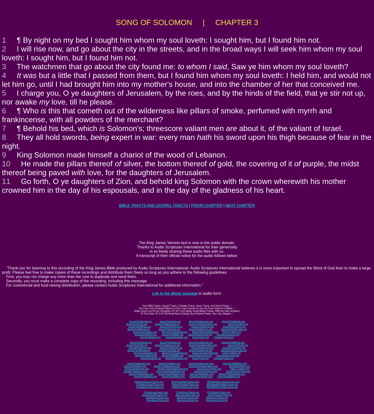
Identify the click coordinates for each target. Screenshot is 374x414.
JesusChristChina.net (171, 347)
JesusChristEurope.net (201, 342)
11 (6, 181)
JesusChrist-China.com (238, 371)
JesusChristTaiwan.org (145, 332)
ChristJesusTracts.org (187, 392)
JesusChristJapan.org (234, 326)
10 (6, 163)
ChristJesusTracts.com (156, 392)
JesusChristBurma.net (200, 350)
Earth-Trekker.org (232, 332)
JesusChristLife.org (150, 337)
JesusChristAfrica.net (140, 347)
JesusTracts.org (200, 337)
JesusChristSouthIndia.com (170, 371)
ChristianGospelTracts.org (150, 384)
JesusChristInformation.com (203, 366)
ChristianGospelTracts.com (149, 382)
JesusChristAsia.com (169, 363)
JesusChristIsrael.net (140, 342)
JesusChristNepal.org (138, 329)
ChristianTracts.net (223, 358)
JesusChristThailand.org (174, 332)
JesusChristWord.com (145, 376)
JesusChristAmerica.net (167, 345)
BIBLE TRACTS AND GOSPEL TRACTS (153, 206)
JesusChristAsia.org (170, 321)
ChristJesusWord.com (201, 376)
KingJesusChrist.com (157, 400)
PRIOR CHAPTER (207, 206)
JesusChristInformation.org (203, 324)
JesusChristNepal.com (135, 371)
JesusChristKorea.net (202, 347)
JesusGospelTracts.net (220, 395)
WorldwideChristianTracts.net (222, 387)
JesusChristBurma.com (137, 368)
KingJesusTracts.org (187, 397)
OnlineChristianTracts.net (185, 387)
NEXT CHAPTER (240, 206)
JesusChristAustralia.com (231, 374)
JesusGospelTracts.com (154, 395)
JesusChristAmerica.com (167, 366)
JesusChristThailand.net (174, 353)
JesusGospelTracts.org (187, 395)
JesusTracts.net (200, 358)
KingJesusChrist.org (187, 400)
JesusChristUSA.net (136, 345)
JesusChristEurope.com (201, 363)
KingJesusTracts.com (157, 397)
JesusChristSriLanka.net (234, 350)
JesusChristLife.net (238, 345)
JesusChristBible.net (172, 355)
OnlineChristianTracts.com (185, 382)
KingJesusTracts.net (217, 397)
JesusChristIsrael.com (138, 363)
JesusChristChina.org (171, 326)
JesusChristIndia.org (169, 329)
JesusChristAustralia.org (205, 332)
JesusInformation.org (176, 337)
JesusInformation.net (176, 358)
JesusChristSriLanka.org (234, 329)
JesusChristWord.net (146, 355)
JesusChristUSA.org (136, 324)
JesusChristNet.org (238, 324)
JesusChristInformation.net (203, 345)
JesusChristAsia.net (170, 342)
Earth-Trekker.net (231, 353)
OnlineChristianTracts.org (185, 384)
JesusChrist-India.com (205, 371)
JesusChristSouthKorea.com (173, 368)
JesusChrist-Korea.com (209, 368)
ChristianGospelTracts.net (150, 387)
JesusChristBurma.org (201, 329)
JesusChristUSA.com (135, 366)
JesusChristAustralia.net (205, 353)
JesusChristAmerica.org (167, 324)
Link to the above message (175, 293)
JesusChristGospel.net (200, 355)
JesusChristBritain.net (232, 342)
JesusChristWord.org (146, 334)
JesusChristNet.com (239, 366)
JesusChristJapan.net (234, 347)
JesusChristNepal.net (138, 350)
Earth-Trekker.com (239, 368)
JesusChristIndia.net (169, 350)
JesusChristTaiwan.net (145, 353)
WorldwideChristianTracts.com (223, 382)
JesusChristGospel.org (200, 334)
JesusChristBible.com (173, 376)
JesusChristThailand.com (171, 374)
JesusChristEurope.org (201, 321)
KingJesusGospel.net (228, 355)
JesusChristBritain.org (233, 321)
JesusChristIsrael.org (140, 321)
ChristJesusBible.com (228, 376)
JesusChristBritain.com (235, 363)
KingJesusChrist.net (217, 400)
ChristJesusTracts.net (218, 392)
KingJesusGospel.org (228, 334)
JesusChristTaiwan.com (141, 374)
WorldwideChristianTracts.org (222, 384)
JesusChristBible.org (172, 334)
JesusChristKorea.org (202, 326)
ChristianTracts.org (224, 337)
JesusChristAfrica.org (139, 326)
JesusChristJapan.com (202, 374)
